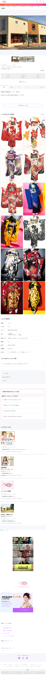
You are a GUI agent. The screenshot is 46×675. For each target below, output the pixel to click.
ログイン (40, 2)
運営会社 (31, 666)
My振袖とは (11, 664)
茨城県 (9, 330)
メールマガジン (39, 664)
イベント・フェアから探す (8, 635)
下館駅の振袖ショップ (32, 6)
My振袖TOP (5, 664)
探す (37, 2)
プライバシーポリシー (24, 666)
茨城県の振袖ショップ (15, 6)
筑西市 (12, 330)
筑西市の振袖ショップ (24, 6)
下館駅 (16, 330)
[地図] (20, 334)
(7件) (8, 471)
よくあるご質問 (32, 664)
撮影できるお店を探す (7, 630)
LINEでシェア (23, 82)
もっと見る (42, 114)
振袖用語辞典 (24, 664)
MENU (43, 2)
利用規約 (16, 666)
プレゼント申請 (23, 610)
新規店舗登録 (37, 666)
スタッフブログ (18, 664)
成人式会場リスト (10, 666)
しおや (7, 530)
